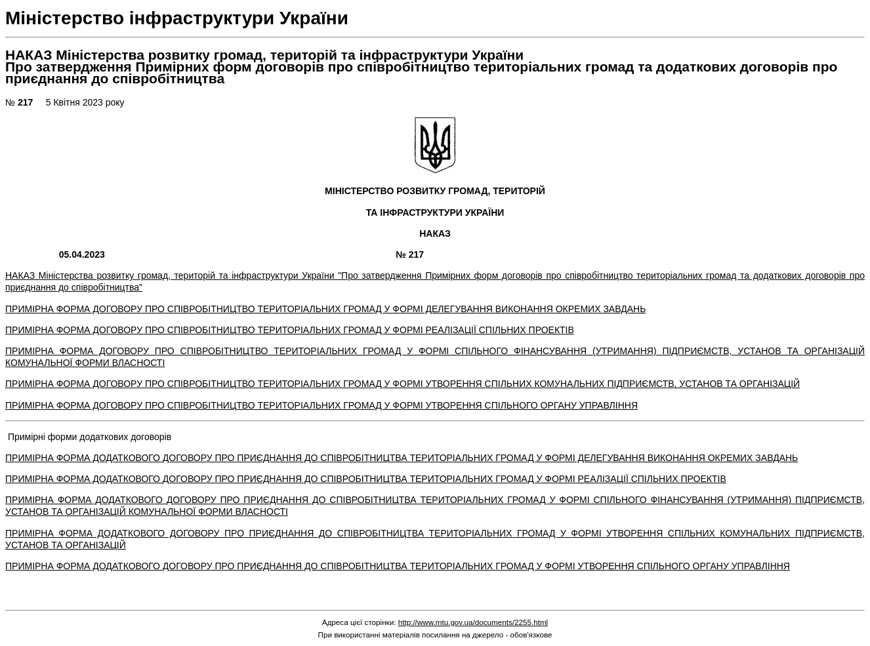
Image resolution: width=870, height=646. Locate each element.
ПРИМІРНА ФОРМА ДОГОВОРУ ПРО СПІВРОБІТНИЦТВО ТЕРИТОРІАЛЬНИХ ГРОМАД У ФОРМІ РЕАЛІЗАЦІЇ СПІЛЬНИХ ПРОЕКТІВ (289, 330)
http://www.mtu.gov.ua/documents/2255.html (473, 622)
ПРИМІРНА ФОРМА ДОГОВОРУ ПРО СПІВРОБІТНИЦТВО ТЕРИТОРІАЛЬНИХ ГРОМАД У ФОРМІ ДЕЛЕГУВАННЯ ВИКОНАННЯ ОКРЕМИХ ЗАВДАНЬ (325, 309)
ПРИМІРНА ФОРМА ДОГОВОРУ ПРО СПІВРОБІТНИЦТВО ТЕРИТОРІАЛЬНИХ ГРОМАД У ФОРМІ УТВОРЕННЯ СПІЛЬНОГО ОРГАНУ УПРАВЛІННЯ (321, 405)
